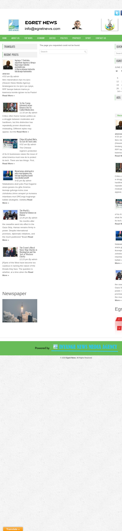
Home (4, 38)
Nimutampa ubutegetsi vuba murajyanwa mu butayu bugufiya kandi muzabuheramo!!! (24, 174)
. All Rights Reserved (79, 358)
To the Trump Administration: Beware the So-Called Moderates (26, 106)
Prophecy (76, 38)
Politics (64, 38)
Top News (28, 38)
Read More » (8, 95)
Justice (52, 38)
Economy (41, 38)
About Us (15, 38)
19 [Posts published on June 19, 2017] (117, 85)
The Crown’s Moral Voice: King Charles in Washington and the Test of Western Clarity (28, 252)
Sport (88, 38)
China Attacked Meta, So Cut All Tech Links (28, 140)
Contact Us (101, 38)
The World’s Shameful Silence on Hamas (27, 212)
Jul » (119, 91)
